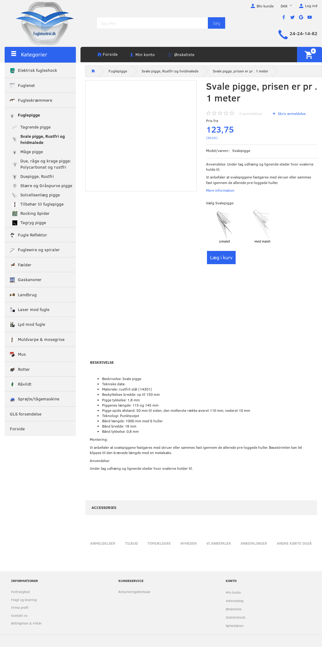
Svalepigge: (220, 202)
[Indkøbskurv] (309, 54)
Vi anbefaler (218, 543)
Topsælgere (159, 543)
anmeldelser (250, 113)
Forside (110, 54)
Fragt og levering (24, 599)
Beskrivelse (102, 362)
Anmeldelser (102, 543)
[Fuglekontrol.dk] (40, 23)
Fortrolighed (20, 591)
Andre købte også (294, 543)
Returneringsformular (134, 591)
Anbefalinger (254, 543)
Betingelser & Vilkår (26, 623)
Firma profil (19, 607)
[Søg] (216, 23)
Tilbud (131, 543)
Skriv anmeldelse (291, 113)
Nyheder (188, 543)
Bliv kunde (265, 5)
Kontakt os (19, 615)
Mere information (220, 190)
